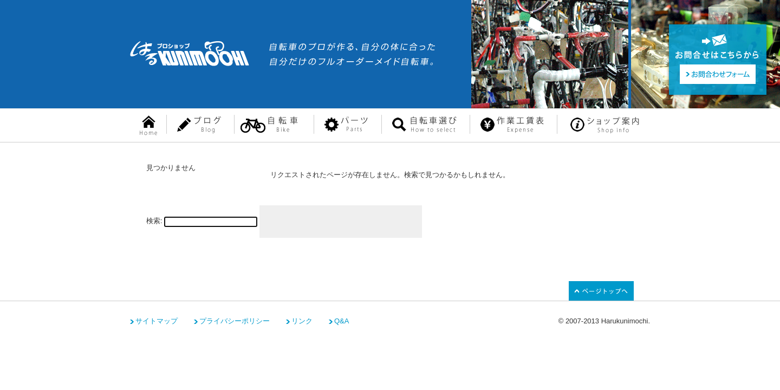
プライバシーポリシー (234, 321)
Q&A (341, 321)
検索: (154, 221)
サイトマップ (156, 321)
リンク (302, 321)
